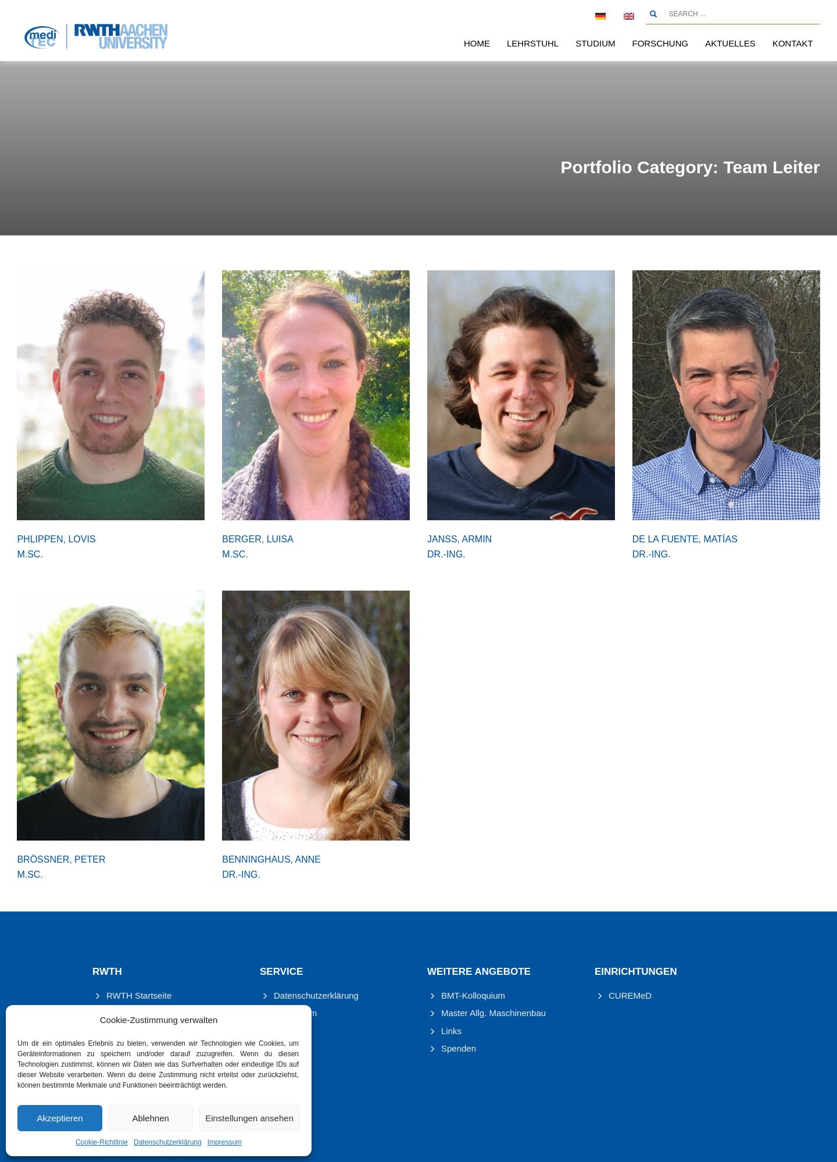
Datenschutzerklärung (168, 1142)
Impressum (225, 1142)
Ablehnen (150, 1118)
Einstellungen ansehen (249, 1118)
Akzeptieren (60, 1118)
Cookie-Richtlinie (102, 1142)
